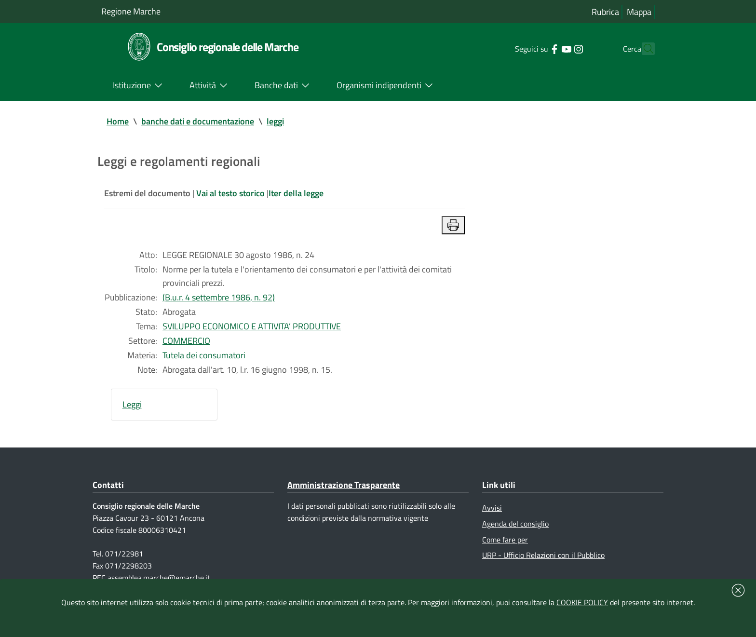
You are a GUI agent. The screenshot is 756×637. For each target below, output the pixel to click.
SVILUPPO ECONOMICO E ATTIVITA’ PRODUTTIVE (251, 326)
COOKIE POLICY (582, 602)
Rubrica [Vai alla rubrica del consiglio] (605, 11)
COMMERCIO (186, 340)
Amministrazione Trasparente (343, 484)
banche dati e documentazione (197, 121)
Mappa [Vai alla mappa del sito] (639, 11)
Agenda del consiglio (515, 523)
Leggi (132, 404)
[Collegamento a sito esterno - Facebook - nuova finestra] (537, 48)
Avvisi (492, 508)
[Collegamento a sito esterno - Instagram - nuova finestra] (561, 48)
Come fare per (505, 539)
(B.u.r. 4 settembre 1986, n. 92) (218, 297)
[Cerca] (643, 48)
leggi (275, 121)
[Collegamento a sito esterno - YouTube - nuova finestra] (549, 48)
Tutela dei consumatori (203, 355)
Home (118, 121)
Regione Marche (131, 11)
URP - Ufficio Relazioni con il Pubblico (543, 555)
